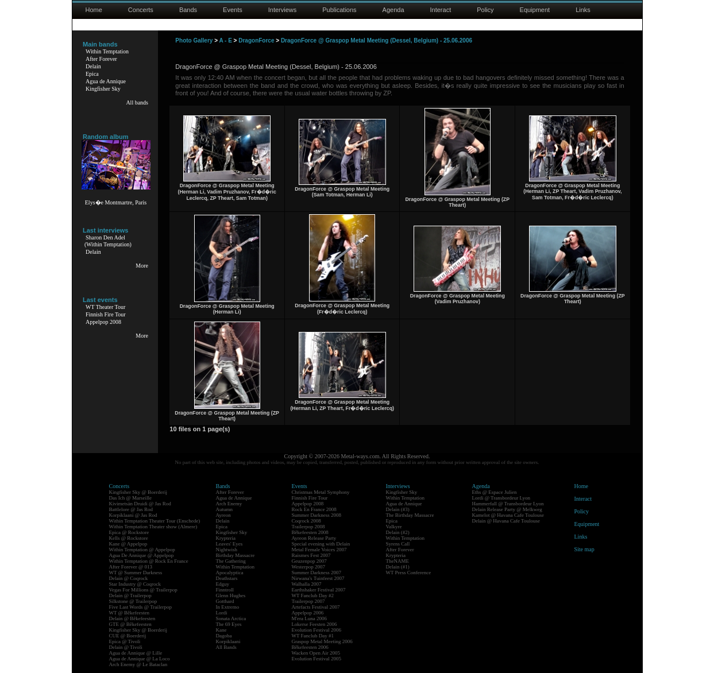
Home (94, 9)
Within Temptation (107, 51)
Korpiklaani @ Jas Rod (133, 515)
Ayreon (223, 515)
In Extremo (228, 607)
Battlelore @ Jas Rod (131, 509)
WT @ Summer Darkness (136, 572)
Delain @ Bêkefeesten (132, 618)
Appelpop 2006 (308, 613)
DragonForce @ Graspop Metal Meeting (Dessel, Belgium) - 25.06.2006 (376, 40)
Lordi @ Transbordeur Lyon (501, 498)
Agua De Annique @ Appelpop (141, 555)
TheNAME (398, 561)
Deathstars (227, 578)
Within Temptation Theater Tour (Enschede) (154, 521)
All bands (137, 102)
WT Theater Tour (105, 307)
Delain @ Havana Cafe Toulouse (506, 521)
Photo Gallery (194, 40)
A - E (225, 40)
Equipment (535, 9)
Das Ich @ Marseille (130, 498)
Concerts (140, 9)
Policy (485, 9)
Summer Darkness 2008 (317, 515)
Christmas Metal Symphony (321, 492)
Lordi (221, 613)
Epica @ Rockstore (129, 532)
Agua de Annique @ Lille (136, 653)
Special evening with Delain (321, 544)
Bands (188, 9)
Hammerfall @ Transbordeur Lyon (508, 503)
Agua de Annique (106, 81)
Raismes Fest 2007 (311, 555)
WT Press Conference (408, 572)
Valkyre (394, 526)
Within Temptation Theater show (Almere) (153, 526)
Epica (92, 74)
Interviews (282, 9)
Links (583, 9)
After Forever (101, 59)
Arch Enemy (229, 503)
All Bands (226, 647)
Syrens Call (398, 544)
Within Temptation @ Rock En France (148, 561)
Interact (440, 9)
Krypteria (226, 538)
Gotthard (225, 601)
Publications (339, 9)
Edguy (223, 584)
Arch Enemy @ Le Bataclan (138, 664)
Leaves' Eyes (229, 544)
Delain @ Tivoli (125, 647)
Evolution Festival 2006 (317, 630)
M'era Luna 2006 (309, 618)
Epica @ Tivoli (125, 641)
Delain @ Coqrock (128, 578)
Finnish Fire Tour (106, 314)
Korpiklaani (228, 641)
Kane (221, 630)
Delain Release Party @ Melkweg (507, 509)
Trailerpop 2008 (308, 526)
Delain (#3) (398, 509)
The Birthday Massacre (410, 515)
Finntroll (225, 590)
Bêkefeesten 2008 (310, 532)
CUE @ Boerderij (127, 636)
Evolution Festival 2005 (317, 659)
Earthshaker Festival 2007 (319, 590)
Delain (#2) (398, 532)
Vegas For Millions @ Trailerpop (143, 590)
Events (232, 9)
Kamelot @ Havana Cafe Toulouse (508, 515)
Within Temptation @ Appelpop (142, 549)
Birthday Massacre (235, 555)
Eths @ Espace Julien (494, 492)
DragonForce (256, 40)
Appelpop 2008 (103, 322)
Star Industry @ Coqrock (135, 584)
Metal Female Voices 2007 (319, 549)
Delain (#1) (398, 567)
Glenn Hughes (231, 595)
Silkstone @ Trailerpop (133, 601)
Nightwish (227, 549)
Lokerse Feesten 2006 (314, 624)
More (142, 265)
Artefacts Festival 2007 (316, 607)
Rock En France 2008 (314, 509)
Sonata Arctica (231, 618)
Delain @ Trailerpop (130, 595)
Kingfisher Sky (103, 89)
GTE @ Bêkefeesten (130, 624)
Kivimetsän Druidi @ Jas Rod (140, 503)
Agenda (393, 9)
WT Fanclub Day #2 (313, 595)
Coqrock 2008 (306, 521)
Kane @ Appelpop (128, 544)
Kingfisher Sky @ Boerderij (138, 492)
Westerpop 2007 (309, 567)
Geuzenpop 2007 (309, 561)
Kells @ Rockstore (128, 538)
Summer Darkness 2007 (317, 572)
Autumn (224, 509)
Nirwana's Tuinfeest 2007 (318, 578)
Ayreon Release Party (314, 538)
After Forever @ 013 (131, 567)
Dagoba (224, 636)
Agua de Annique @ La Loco (139, 659)
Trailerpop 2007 (308, 601)
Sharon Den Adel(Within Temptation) (108, 240)
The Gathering (231, 561)
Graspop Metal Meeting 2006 (322, 641)
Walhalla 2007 (307, 584)
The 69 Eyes (229, 624)
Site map (584, 549)
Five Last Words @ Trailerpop (140, 607)
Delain (93, 66)
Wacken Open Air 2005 (316, 653)
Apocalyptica (230, 572)
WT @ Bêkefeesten (129, 613)
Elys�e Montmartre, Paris (115, 202)
